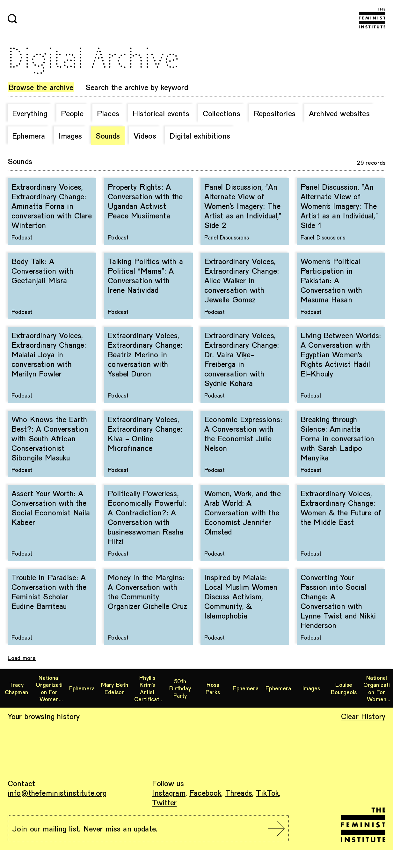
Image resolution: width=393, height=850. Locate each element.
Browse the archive (41, 87)
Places (108, 113)
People (72, 113)
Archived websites (339, 113)
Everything (29, 113)
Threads (238, 792)
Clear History (363, 716)
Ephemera (28, 135)
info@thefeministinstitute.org (57, 792)
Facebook (205, 792)
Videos (145, 135)
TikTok (267, 792)
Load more (22, 657)
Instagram (168, 792)
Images (70, 135)
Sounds (108, 135)
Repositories (274, 113)
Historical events (161, 113)
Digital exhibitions (200, 135)
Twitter (164, 802)
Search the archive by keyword (136, 87)
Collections (221, 113)
